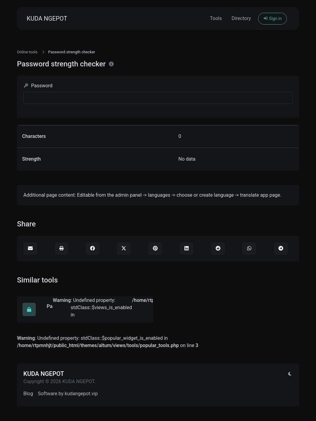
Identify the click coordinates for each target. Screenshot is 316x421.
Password (37, 86)
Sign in (272, 18)
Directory (241, 18)
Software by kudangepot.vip (68, 393)
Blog (28, 393)
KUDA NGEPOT (47, 18)
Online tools (27, 52)
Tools (216, 18)
